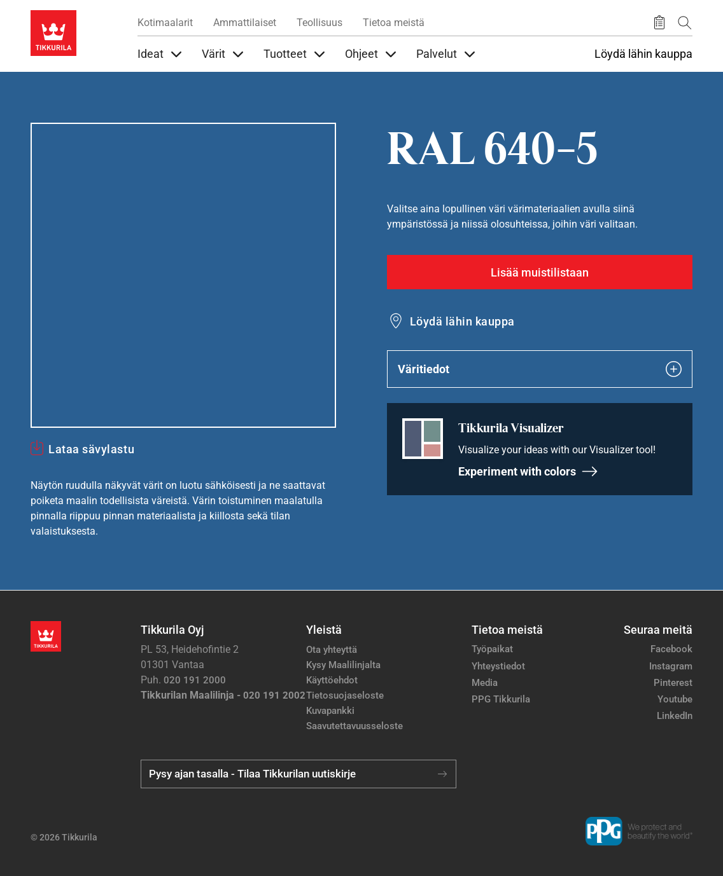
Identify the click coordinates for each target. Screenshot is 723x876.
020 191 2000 (195, 680)
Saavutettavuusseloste (354, 726)
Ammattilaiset (244, 23)
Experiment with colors (528, 471)
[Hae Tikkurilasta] (684, 23)
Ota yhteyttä (331, 649)
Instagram (670, 666)
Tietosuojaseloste (345, 695)
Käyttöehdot (332, 680)
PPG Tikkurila (501, 699)
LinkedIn (674, 716)
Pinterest (673, 682)
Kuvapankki (330, 710)
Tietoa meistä (394, 23)
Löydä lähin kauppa (643, 54)
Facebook (671, 649)
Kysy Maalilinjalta (343, 665)
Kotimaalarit (165, 23)
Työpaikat (492, 649)
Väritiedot (540, 369)
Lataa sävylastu (91, 449)
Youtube (674, 699)
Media (485, 682)
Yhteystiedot (498, 666)
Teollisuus (319, 23)
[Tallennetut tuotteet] (659, 23)
